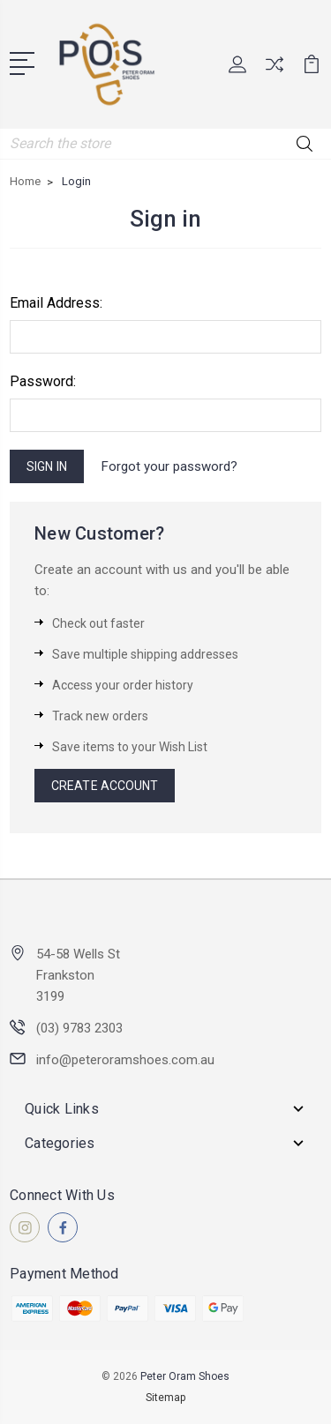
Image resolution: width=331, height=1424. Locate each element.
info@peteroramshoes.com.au (125, 1060)
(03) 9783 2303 (79, 1028)
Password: (43, 381)
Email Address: (56, 302)
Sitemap (165, 1397)
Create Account (104, 786)
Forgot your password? (169, 466)
